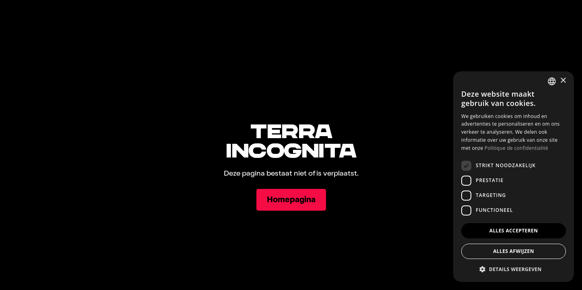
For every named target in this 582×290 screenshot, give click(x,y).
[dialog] (513, 176)
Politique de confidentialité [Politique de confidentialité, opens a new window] (516, 148)
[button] (513, 269)
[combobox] (552, 81)
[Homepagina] (291, 200)
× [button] (563, 81)
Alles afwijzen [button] (513, 251)
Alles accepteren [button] (513, 230)
